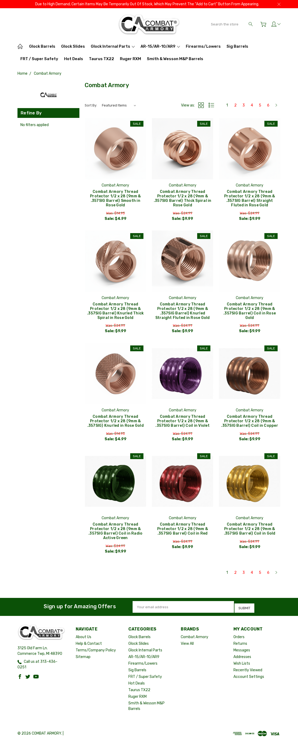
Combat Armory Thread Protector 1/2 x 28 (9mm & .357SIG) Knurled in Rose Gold (115, 422)
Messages (241, 650)
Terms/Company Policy (96, 650)
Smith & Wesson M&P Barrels (175, 58)
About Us (83, 637)
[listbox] (118, 105)
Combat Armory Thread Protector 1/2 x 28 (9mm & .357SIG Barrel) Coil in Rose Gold (249, 312)
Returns (240, 644)
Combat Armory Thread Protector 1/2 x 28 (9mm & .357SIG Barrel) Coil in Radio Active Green (115, 533)
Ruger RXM (130, 58)
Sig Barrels (237, 46)
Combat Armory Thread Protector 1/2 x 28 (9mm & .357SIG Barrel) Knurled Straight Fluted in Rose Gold (182, 312)
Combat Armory (194, 637)
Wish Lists (241, 664)
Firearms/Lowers (203, 46)
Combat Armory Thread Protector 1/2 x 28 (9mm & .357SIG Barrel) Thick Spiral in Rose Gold (182, 198)
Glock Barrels (42, 46)
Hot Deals (73, 58)
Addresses (242, 657)
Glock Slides (73, 46)
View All (187, 644)
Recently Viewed (247, 670)
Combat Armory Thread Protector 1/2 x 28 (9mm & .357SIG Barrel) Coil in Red (182, 530)
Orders (239, 637)
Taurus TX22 (101, 58)
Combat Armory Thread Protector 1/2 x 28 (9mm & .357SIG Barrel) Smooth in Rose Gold (115, 198)
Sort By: (91, 105)
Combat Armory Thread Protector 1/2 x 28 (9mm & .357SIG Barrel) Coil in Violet (182, 422)
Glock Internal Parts (113, 46)
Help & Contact (89, 644)
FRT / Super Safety (39, 58)
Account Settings (248, 677)
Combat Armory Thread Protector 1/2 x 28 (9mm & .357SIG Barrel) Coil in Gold (250, 530)
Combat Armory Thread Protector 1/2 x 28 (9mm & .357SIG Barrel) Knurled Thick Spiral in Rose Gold (115, 312)
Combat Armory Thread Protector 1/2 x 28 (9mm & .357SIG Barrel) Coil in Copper (249, 422)
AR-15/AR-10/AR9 (160, 46)
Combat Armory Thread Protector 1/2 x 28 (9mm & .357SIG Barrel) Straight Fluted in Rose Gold (249, 198)
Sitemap (83, 657)
